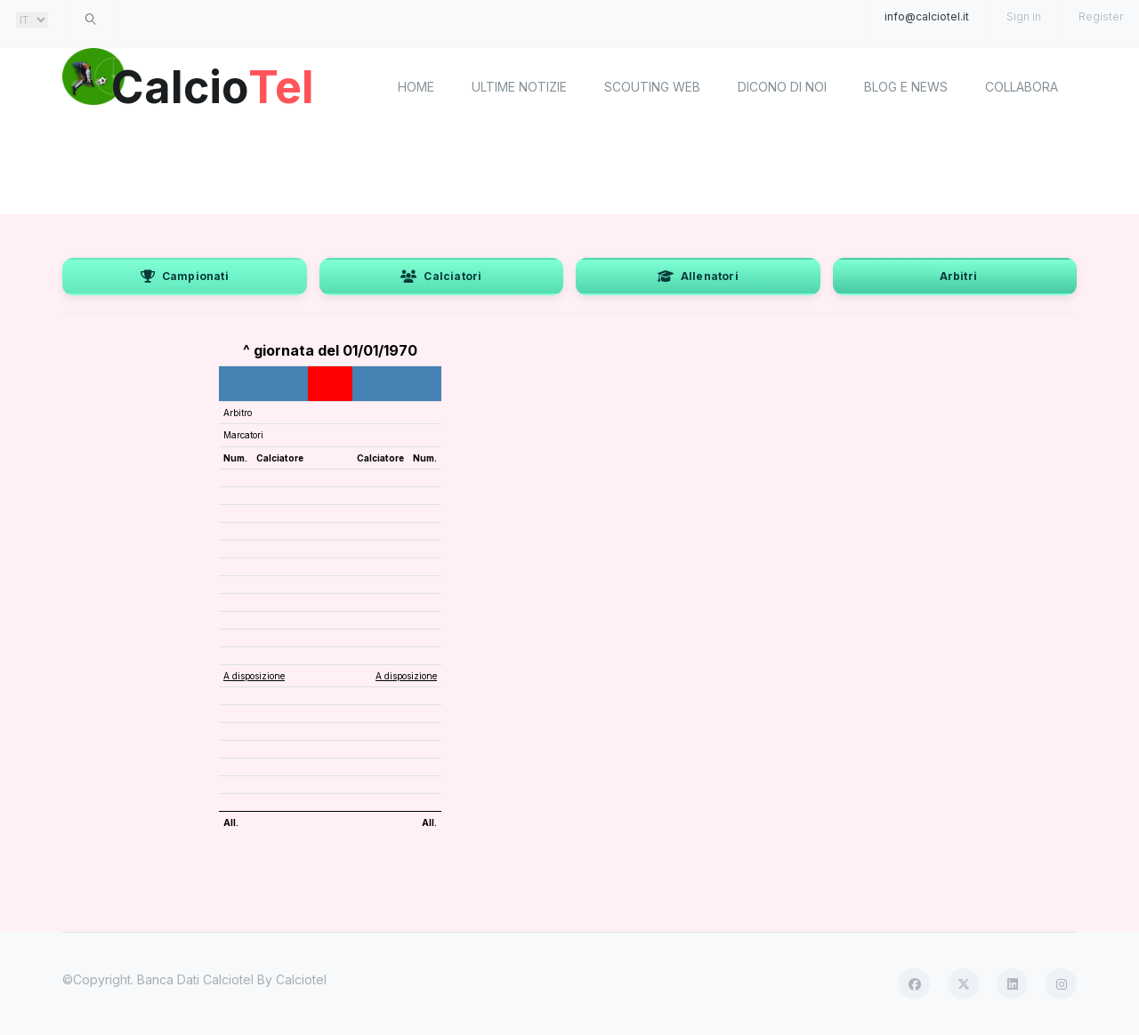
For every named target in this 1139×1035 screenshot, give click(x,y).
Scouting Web (652, 86)
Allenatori (698, 276)
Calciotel (301, 979)
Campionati (185, 276)
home (416, 86)
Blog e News (906, 86)
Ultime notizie (519, 86)
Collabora (1021, 86)
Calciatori (440, 276)
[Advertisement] (569, 169)
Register (1100, 16)
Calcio (212, 84)
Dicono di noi (782, 86)
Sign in (1023, 16)
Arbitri (958, 276)
